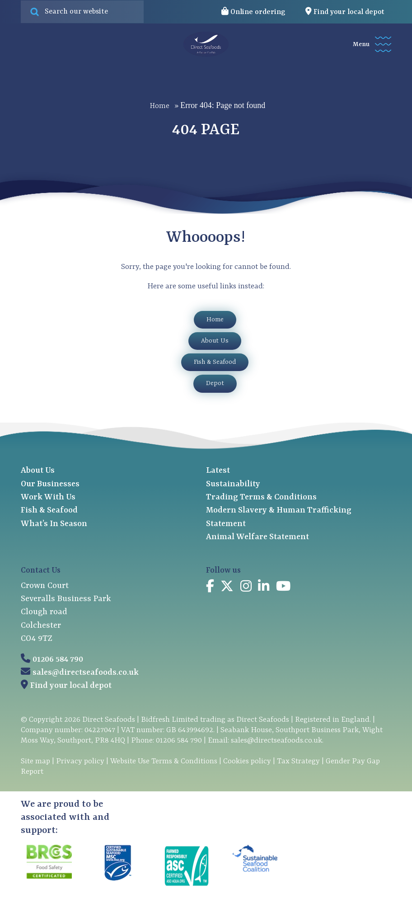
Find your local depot (71, 686)
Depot (215, 383)
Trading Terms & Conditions (261, 497)
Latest (218, 470)
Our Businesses (50, 484)
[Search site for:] (82, 11)
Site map (35, 761)
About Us (215, 340)
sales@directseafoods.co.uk (86, 672)
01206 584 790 (58, 659)
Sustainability (233, 484)
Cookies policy (247, 761)
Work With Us (48, 497)
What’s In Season (54, 524)
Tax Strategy (298, 761)
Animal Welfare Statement (257, 537)
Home (159, 106)
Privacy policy (80, 761)
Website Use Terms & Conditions (163, 761)
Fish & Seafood (215, 362)
